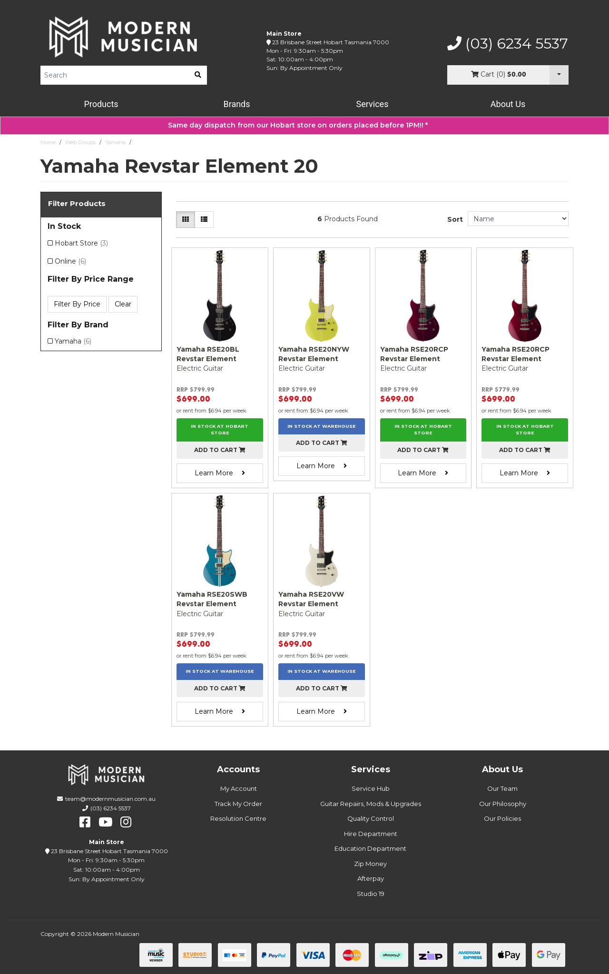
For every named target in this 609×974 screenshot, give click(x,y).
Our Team (502, 788)
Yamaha (115, 142)
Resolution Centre (238, 818)
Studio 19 (370, 893)
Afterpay (370, 878)
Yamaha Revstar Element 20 (170, 142)
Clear (123, 304)
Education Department (370, 848)
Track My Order (238, 803)
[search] (198, 75)
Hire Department (370, 833)
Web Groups (80, 142)
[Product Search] (114, 75)
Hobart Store (81, 243)
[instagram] (125, 822)
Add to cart (220, 449)
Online (70, 261)
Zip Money (370, 863)
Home (48, 142)
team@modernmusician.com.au (110, 798)
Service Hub (371, 788)
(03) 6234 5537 (507, 44)
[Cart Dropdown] (559, 75)
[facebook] (84, 822)
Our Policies (502, 818)
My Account (238, 788)
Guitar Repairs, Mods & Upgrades (370, 803)
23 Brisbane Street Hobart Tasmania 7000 (330, 42)
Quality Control (370, 818)
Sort (455, 219)
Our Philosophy (502, 803)
